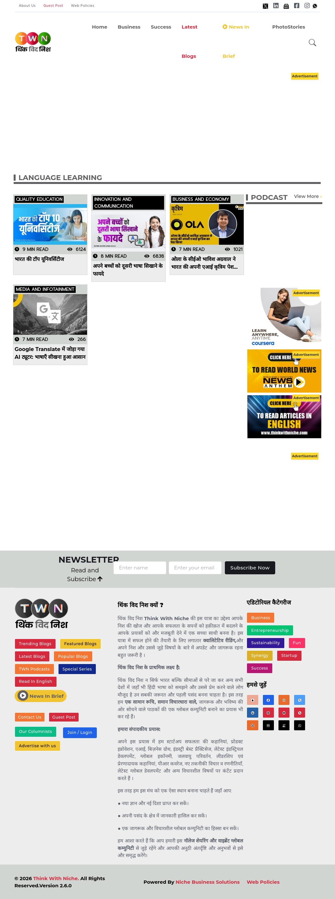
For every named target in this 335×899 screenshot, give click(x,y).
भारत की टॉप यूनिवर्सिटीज (39, 259)
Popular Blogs (73, 656)
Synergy (259, 655)
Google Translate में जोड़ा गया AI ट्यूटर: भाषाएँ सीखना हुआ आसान (50, 353)
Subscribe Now (250, 568)
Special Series (77, 669)
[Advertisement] (174, 116)
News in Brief (236, 41)
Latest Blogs (190, 41)
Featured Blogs (80, 643)
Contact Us (30, 717)
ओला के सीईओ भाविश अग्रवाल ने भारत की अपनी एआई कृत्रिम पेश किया (203, 263)
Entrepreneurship (270, 630)
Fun (297, 642)
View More (306, 196)
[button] (312, 42)
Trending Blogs (35, 643)
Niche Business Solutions (207, 882)
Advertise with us (37, 745)
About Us (27, 6)
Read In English (35, 681)
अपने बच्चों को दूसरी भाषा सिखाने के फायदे (127, 270)
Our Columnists (35, 731)
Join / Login (80, 732)
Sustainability (265, 642)
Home (99, 27)
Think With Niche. (56, 878)
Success (161, 27)
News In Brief (41, 695)
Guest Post (53, 6)
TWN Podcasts (34, 669)
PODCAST (269, 197)
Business (129, 27)
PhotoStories (288, 27)
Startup (289, 655)
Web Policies (83, 6)
